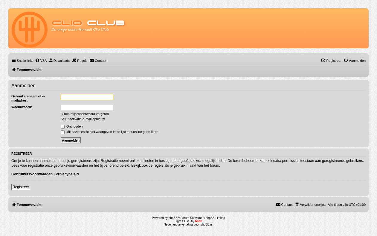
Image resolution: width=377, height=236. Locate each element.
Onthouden (72, 126)
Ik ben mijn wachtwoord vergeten (85, 114)
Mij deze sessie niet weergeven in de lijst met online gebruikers (109, 132)
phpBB (173, 218)
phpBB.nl (206, 224)
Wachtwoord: (21, 107)
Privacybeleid (67, 174)
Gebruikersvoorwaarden (32, 174)
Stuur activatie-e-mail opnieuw (83, 119)
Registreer (21, 187)
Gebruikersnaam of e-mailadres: (28, 98)
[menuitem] (41, 60)
